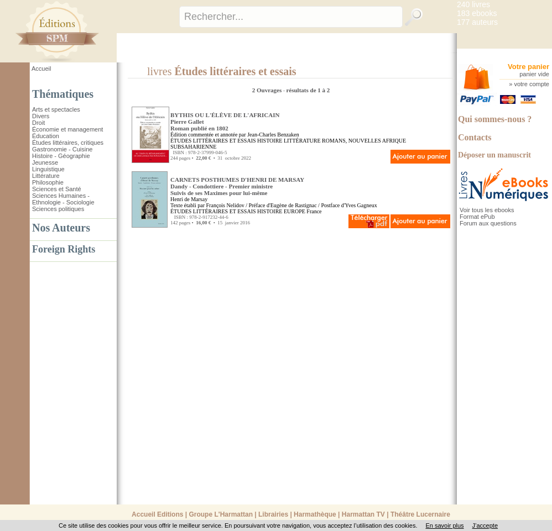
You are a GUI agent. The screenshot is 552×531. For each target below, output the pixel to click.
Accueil (41, 68)
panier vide (534, 74)
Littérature (46, 175)
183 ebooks (477, 13)
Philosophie (48, 182)
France (313, 211)
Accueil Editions (157, 514)
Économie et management (67, 129)
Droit (38, 122)
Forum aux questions (488, 223)
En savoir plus (444, 525)
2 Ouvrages (267, 90)
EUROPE (294, 211)
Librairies (273, 514)
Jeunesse (45, 162)
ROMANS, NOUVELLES (351, 141)
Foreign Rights (63, 249)
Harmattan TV (363, 514)
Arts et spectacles (56, 109)
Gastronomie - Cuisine (62, 149)
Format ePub (477, 216)
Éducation (45, 136)
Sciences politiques (58, 209)
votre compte (531, 84)
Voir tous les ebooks (487, 210)
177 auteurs (477, 22)
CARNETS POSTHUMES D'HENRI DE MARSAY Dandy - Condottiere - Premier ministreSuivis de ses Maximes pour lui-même (237, 186)
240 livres (473, 4)
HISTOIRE (269, 141)
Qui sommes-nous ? (495, 119)
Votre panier (528, 66)
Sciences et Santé (56, 189)
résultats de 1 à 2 (308, 90)
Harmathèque (315, 514)
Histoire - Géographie (61, 156)
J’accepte (485, 525)
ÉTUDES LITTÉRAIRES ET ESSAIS (213, 141)
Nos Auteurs (61, 228)
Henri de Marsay (188, 199)
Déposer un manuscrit (494, 155)
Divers (40, 116)
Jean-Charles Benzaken (273, 135)
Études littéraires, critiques (67, 142)
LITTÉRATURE (302, 141)
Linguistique (48, 169)
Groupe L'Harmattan (221, 514)
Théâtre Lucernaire (420, 514)
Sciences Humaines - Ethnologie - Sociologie (63, 199)
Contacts (474, 137)
